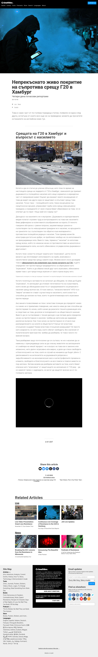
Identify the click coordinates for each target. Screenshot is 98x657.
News (19, 104)
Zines (5, 584)
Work (16, 597)
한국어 (16, 634)
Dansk (21, 637)
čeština (12, 630)
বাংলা (10, 637)
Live (15, 104)
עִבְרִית (26, 637)
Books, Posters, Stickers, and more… (15, 616)
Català (8, 641)
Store (25, 5)
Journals (10, 584)
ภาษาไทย (6, 639)
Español (11, 620)
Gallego (17, 641)
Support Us (92, 3)
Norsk (5, 643)
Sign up (91, 583)
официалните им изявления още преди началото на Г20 (47, 263)
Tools (14, 5)
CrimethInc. (7, 3)
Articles (5, 572)
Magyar (24, 630)
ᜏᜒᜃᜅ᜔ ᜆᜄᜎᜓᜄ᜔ (13, 643)
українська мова (16, 639)
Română (22, 634)
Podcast (6, 607)
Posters (16, 584)
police (53, 477)
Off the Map (14, 604)
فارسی (10, 632)
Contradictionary (8, 597)
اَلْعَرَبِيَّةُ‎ (5, 637)
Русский (6, 625)
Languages (37, 5)
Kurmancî (23, 641)
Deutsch (23, 620)
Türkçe (5, 632)
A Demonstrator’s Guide (19, 579)
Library (9, 5)
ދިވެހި (12, 641)
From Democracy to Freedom (13, 595)
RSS (10, 572)
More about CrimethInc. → (52, 591)
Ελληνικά (17, 625)
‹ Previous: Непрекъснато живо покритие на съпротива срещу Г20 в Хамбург (37, 480)
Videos (5, 586)
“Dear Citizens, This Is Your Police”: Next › (71, 480)
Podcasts (20, 5)
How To (16, 577)
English (16, 107)
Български (9, 627)
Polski (12, 625)
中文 (15, 627)
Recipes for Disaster (18, 600)
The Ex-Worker (8, 609)
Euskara (18, 630)
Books (4, 5)
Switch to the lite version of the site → (48, 648)
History (10, 577)
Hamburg (48, 477)
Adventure (10, 574)
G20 (44, 477)
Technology (7, 579)
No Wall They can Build (21, 609)
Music (10, 586)
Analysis (17, 574)
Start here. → (56, 600)
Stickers (22, 584)
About (44, 5)
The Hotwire (7, 611)
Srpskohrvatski (8, 634)
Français (6, 623)
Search (30, 5)
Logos (15, 586)
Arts (4, 574)
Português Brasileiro (16, 623)
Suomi (23, 625)
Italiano (17, 620)
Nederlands (17, 632)
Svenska (15, 637)
